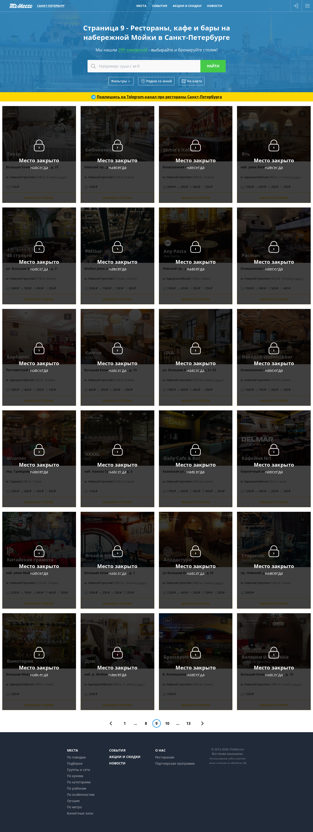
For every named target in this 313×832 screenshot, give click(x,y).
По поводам (76, 757)
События (117, 750)
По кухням (75, 776)
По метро (74, 807)
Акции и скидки (124, 757)
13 (188, 723)
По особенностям (80, 794)
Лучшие (73, 801)
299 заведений (132, 50)
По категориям (79, 782)
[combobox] (157, 66)
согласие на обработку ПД (231, 762)
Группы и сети (78, 769)
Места (72, 750)
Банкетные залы (80, 813)
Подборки (74, 763)
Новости (117, 763)
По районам (76, 788)
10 (167, 723)
